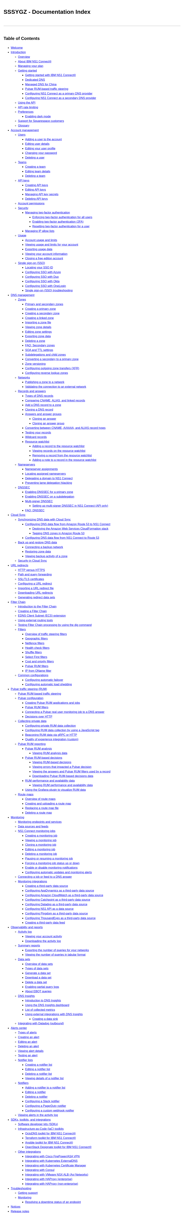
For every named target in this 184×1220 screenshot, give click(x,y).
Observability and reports (27, 927)
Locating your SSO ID (39, 267)
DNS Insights (26, 996)
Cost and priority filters (39, 661)
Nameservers (26, 464)
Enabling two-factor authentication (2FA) (58, 221)
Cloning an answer (44, 418)
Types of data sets (37, 968)
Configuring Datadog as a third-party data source (56, 904)
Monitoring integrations (32, 881)
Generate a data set (37, 973)
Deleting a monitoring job (41, 853)
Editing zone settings (38, 331)
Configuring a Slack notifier (42, 1101)
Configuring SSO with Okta (42, 281)
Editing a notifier (35, 1092)
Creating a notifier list (38, 1064)
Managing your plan (30, 65)
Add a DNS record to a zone (43, 404)
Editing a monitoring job (40, 849)
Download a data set (38, 977)
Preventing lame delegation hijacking (48, 482)
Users (22, 134)
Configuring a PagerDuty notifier (45, 1105)
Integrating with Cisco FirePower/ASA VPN (52, 1156)
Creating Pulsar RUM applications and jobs (52, 702)
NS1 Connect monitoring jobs (36, 830)
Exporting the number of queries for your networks (57, 950)
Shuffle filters (33, 652)
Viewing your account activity (43, 936)
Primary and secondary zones (44, 304)
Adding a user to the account (43, 139)
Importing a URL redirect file (36, 588)
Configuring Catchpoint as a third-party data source (57, 899)
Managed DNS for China (40, 84)
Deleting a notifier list (38, 1073)
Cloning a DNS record (39, 409)
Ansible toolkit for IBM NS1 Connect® (49, 1142)
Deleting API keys (36, 198)
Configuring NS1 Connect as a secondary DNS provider (60, 98)
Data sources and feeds (33, 826)
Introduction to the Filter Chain (37, 606)
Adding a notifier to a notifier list (45, 1087)
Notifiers (23, 1083)
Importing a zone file (38, 322)
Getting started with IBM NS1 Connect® (50, 75)
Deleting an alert (28, 1046)
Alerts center (19, 1028)
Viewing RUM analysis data (49, 753)
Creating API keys (36, 185)
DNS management (22, 295)
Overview (24, 56)
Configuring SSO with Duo (42, 276)
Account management (25, 130)
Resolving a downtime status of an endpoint (53, 1202)
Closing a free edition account (44, 258)
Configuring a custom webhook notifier (49, 1110)
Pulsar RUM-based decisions (43, 757)
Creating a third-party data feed (45, 922)
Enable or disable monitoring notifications (51, 867)
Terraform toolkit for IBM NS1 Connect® (50, 1137)
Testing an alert (28, 1055)
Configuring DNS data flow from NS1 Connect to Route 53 (62, 537)
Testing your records (38, 432)
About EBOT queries (38, 991)
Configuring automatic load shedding (48, 684)
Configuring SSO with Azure (43, 272)
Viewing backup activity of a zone (46, 556)
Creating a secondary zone (42, 313)
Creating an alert (28, 1037)
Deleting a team (35, 175)
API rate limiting (28, 107)
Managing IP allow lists (39, 231)
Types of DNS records (39, 395)
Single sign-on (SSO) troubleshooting (49, 290)
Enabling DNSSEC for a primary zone (49, 491)
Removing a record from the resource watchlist (62, 455)
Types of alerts (27, 1032)
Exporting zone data (38, 336)
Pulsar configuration (30, 698)
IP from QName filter (38, 670)
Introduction (18, 52)
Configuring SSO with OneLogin (45, 285)
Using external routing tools (35, 620)
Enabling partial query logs (42, 986)
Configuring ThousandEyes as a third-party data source (60, 918)
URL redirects (19, 565)
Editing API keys (35, 189)
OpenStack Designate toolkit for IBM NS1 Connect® (58, 1147)
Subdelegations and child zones (45, 354)
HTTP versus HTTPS (31, 570)
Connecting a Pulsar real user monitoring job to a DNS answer (64, 711)
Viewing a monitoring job (40, 840)
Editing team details (37, 171)
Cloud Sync (18, 514)
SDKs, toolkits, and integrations (31, 1119)
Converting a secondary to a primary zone (52, 359)
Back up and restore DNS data (37, 542)
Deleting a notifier (36, 1096)
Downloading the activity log (43, 941)
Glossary (23, 125)
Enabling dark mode (38, 116)
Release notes (20, 1211)
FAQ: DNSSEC (35, 510)
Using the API (26, 102)
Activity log (25, 931)
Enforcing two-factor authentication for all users (62, 217)
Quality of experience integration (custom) (51, 739)
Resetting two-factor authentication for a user (60, 226)
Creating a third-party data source (46, 885)
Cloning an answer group (48, 423)
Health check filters (37, 647)
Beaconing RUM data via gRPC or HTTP (51, 734)
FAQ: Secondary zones (40, 345)
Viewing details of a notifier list (44, 1078)
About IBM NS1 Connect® (34, 61)
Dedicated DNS (35, 79)
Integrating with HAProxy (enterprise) (48, 1179)
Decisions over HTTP (38, 716)
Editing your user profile (40, 148)
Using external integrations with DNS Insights (54, 1014)
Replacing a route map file (42, 808)
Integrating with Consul (39, 1169)
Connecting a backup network (44, 547)
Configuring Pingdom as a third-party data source (56, 913)
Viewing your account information (46, 253)
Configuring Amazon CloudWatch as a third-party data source (64, 895)
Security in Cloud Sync (32, 560)
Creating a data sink (45, 1018)
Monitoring (17, 817)
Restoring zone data (38, 551)
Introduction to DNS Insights (43, 1000)
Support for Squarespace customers (41, 120)
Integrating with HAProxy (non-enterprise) (51, 1183)
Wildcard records (36, 437)
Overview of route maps (40, 798)
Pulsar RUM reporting (32, 743)
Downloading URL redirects (35, 592)
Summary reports (29, 945)
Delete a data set (36, 982)
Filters (22, 629)
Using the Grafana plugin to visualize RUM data (55, 789)
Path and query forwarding (35, 574)
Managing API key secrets (41, 194)
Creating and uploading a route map (48, 803)
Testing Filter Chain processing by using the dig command (55, 624)
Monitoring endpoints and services (40, 821)
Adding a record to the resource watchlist (58, 446)
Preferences (25, 111)
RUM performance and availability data (50, 780)
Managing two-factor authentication (47, 212)
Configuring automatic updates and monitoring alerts (58, 872)
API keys (23, 180)
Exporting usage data (38, 249)
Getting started (27, 70)
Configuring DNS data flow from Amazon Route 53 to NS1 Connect (67, 524)
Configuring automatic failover (44, 679)
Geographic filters (36, 638)
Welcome (17, 47)
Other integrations (29, 1151)
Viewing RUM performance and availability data (62, 785)
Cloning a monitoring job (40, 844)
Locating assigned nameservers (45, 473)
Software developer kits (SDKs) (38, 1124)
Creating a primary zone (40, 308)
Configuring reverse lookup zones (46, 372)
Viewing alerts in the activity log (38, 1115)
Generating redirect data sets (36, 597)
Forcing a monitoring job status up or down (52, 863)
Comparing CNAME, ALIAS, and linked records (55, 400)
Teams (22, 162)
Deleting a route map (38, 812)
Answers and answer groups (43, 414)
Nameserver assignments (41, 469)
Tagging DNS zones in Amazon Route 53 (58, 533)
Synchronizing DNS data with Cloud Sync (44, 519)
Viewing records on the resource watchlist (58, 450)
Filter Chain (18, 602)
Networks (24, 377)
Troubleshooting (21, 1188)
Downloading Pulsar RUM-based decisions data (62, 776)
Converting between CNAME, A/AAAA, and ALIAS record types (65, 427)
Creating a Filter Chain (32, 611)
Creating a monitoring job (41, 835)
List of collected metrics (40, 1009)
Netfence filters (34, 643)
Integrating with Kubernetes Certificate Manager (55, 1165)
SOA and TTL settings (39, 350)
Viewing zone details (38, 327)
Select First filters (36, 657)
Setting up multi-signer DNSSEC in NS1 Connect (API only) (70, 505)
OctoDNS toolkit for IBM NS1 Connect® (50, 1133)
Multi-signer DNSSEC (39, 501)
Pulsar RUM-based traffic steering (46, 88)
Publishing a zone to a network (44, 382)
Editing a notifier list (37, 1069)
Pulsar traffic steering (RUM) (29, 689)
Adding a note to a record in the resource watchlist (64, 459)
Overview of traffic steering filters (46, 634)
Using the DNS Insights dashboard (47, 1005)
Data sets (24, 959)
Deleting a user (35, 157)
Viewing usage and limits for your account (51, 244)
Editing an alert (27, 1041)
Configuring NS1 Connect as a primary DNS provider (58, 93)
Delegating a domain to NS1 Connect (49, 478)
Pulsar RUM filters (36, 666)
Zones (22, 299)
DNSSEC (24, 487)
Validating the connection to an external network (55, 386)
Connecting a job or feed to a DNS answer (45, 876)
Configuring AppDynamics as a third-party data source (59, 890)
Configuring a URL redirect (35, 583)
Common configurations (33, 675)
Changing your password (41, 152)
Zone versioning (35, 363)
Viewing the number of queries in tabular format (55, 954)
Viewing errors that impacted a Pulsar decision (61, 766)
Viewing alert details (30, 1050)
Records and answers (32, 391)
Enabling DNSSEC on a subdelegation (49, 496)
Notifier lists (25, 1060)
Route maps (25, 794)
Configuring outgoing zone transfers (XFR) (52, 368)
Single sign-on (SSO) (31, 263)
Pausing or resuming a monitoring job (49, 858)
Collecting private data (32, 721)
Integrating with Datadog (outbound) (41, 1023)
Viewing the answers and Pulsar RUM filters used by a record (71, 771)
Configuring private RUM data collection (50, 725)
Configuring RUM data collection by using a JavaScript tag (62, 730)
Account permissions (31, 203)
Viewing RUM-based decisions (51, 762)
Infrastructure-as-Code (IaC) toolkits (41, 1128)
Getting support (28, 1192)
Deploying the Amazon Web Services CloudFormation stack (70, 528)
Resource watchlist (37, 441)
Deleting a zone (35, 340)
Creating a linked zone (39, 317)
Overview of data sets (39, 963)
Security (23, 208)
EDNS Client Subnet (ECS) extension (42, 615)
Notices (15, 1206)
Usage (22, 235)
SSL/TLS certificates (31, 579)
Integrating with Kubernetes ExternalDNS (51, 1160)
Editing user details (37, 143)
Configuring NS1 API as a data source (49, 908)
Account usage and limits (41, 240)
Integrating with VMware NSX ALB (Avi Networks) (56, 1174)
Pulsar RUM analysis (38, 748)
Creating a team (35, 166)
